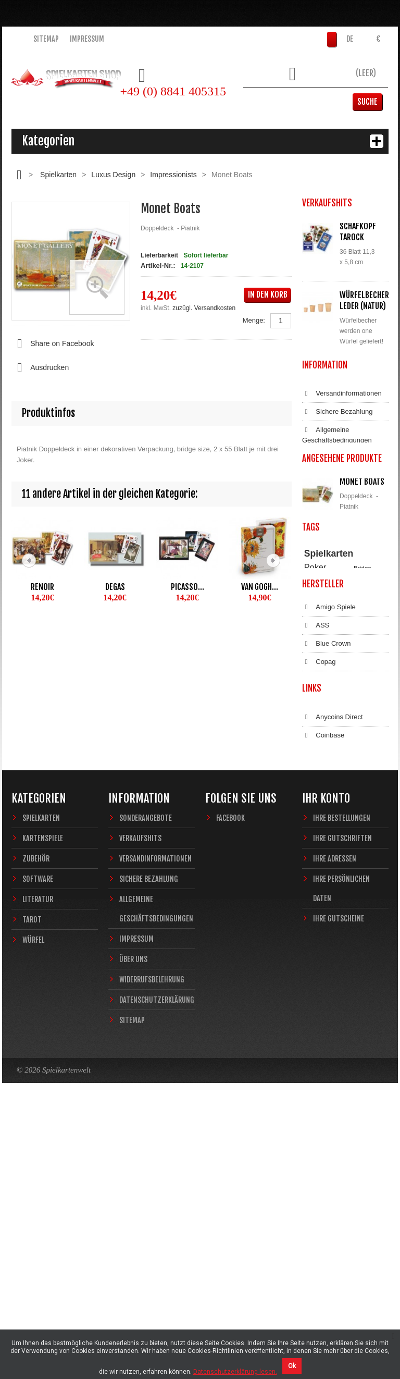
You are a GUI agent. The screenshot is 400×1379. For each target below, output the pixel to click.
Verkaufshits (140, 1104)
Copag (319, 866)
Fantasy (355, 765)
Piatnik (362, 736)
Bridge (362, 726)
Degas (115, 587)
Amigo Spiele (329, 811)
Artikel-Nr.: (158, 265)
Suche (372, 101)
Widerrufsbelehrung (338, 565)
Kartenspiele (42, 1104)
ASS (315, 830)
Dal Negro (324, 884)
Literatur (37, 1165)
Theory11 (316, 736)
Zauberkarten (322, 756)
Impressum (87, 38)
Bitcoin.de (323, 997)
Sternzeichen (321, 765)
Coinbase (323, 979)
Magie (363, 746)
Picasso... (187, 587)
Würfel (33, 1206)
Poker (315, 725)
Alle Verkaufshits (340, 431)
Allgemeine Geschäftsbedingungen (337, 523)
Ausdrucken (40, 368)
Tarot (32, 1185)
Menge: (254, 320)
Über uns (133, 1225)
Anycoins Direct (332, 960)
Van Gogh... (259, 587)
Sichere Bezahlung (337, 500)
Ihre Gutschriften (342, 1104)
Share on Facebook (52, 344)
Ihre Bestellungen (341, 1084)
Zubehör (35, 1125)
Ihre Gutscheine (338, 1184)
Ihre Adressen (334, 1125)
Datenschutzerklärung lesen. (235, 1371)
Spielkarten (58, 174)
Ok (292, 1366)
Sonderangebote (145, 1084)
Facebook (230, 1084)
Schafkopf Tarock (358, 231)
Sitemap (46, 38)
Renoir (42, 587)
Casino (313, 746)
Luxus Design (113, 174)
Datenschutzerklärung (342, 584)
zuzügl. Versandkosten (203, 308)
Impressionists (173, 174)
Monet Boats (362, 631)
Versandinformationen (342, 482)
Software (37, 1145)
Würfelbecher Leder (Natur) (364, 300)
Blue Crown (326, 848)
